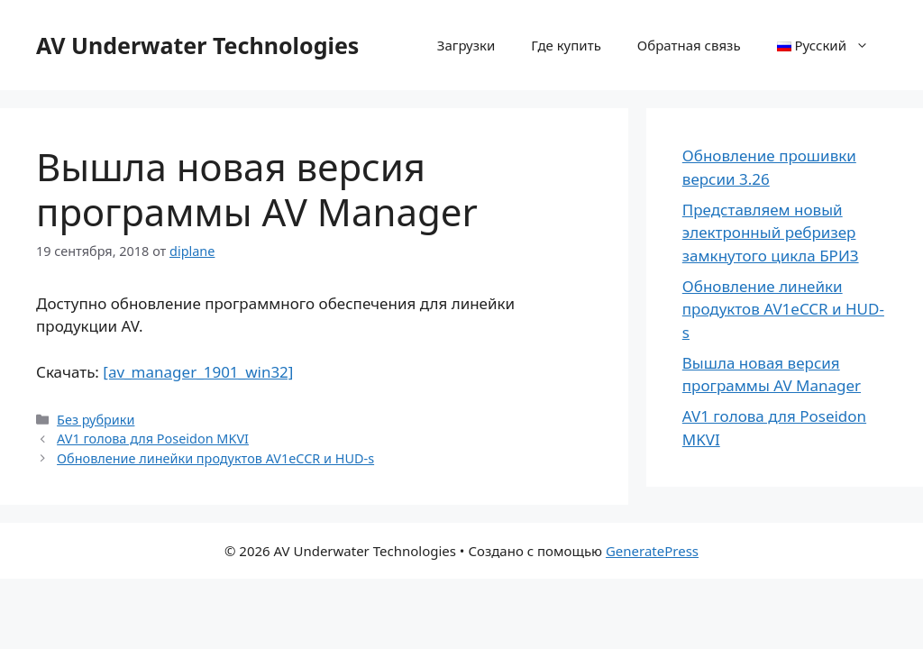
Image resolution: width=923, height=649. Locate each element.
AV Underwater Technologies (197, 45)
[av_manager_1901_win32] (198, 371)
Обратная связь (689, 45)
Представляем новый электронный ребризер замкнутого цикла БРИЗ (770, 232)
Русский (832, 45)
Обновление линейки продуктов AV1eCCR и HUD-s (215, 458)
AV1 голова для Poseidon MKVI (153, 438)
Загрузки (466, 45)
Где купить (565, 45)
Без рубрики (95, 419)
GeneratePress (652, 551)
